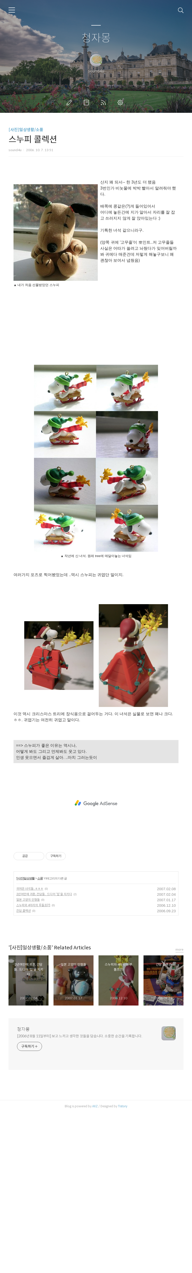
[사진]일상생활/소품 (25, 129)
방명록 (87, 103)
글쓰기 (70, 103)
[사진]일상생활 (25, 1039)
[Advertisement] (96, 217)
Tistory (122, 1266)
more (180, 1110)
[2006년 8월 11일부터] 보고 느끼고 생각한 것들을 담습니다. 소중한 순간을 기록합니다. (79, 1196)
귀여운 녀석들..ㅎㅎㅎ (29, 1049)
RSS (104, 103)
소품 (40, 1039)
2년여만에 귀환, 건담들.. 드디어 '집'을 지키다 (44, 1054)
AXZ (95, 1266)
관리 (121, 103)
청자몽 (96, 38)
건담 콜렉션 (23, 1071)
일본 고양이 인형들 (28, 1060)
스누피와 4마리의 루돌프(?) (33, 1065)
